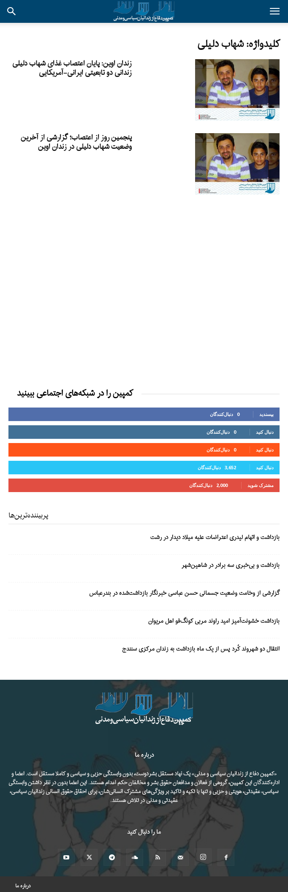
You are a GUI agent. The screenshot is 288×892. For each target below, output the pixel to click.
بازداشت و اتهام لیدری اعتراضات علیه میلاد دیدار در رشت (215, 537)
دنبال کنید (265, 432)
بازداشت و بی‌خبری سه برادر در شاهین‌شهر (231, 565)
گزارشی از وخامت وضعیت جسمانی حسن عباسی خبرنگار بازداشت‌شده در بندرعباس (184, 593)
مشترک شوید (260, 485)
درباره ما (23, 886)
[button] (274, 11)
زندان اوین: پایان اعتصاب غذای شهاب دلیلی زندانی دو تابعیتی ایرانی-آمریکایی (72, 68)
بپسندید (266, 414)
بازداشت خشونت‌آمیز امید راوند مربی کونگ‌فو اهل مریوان (214, 621)
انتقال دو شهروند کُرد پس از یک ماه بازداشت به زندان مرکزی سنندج (201, 649)
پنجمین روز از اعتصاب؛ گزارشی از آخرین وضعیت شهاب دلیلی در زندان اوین (76, 142)
